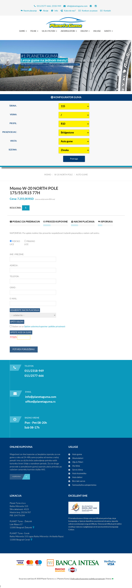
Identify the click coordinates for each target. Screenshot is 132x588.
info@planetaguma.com (77, 6)
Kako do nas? (68, 11)
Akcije (44, 11)
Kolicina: (15, 294)
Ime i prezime (17, 341)
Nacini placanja (29, 11)
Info (54, 11)
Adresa (14, 352)
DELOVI (85, 31)
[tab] (25, 310)
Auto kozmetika (79, 473)
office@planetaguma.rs (40, 401)
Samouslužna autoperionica (84, 485)
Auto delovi (77, 477)
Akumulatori (77, 458)
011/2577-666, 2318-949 (49, 6)
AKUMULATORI (69, 31)
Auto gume (77, 454)
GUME (23, 31)
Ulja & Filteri (77, 462)
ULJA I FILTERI (49, 31)
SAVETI (108, 31)
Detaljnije (26, 62)
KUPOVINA (21, 477)
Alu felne (76, 466)
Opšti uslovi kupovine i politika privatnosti (87, 579)
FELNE (34, 31)
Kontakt (105, 11)
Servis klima (77, 470)
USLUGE (97, 31)
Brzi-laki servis (78, 481)
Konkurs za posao (87, 11)
